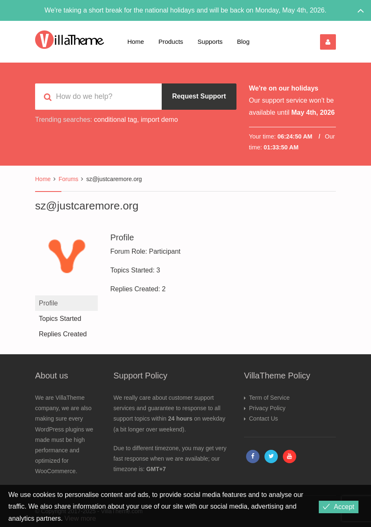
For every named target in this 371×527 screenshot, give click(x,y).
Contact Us (263, 418)
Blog (243, 41)
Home (135, 41)
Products (170, 41)
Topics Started (60, 318)
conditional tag (115, 119)
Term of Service (269, 397)
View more (80, 518)
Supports (210, 41)
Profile (48, 303)
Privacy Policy (267, 408)
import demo (159, 119)
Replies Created (63, 334)
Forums (68, 179)
